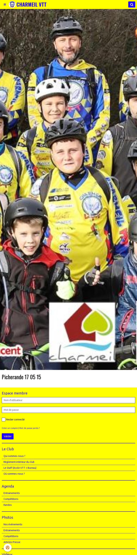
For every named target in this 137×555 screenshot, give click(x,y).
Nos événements (13, 524)
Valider (8, 436)
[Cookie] (8, 548)
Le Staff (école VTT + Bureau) (20, 467)
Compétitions (11, 499)
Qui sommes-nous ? (14, 456)
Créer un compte (10, 428)
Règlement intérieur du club (19, 462)
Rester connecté (13, 419)
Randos (8, 504)
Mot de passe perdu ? (29, 428)
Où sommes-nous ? (14, 473)
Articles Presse (12, 542)
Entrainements (12, 493)
